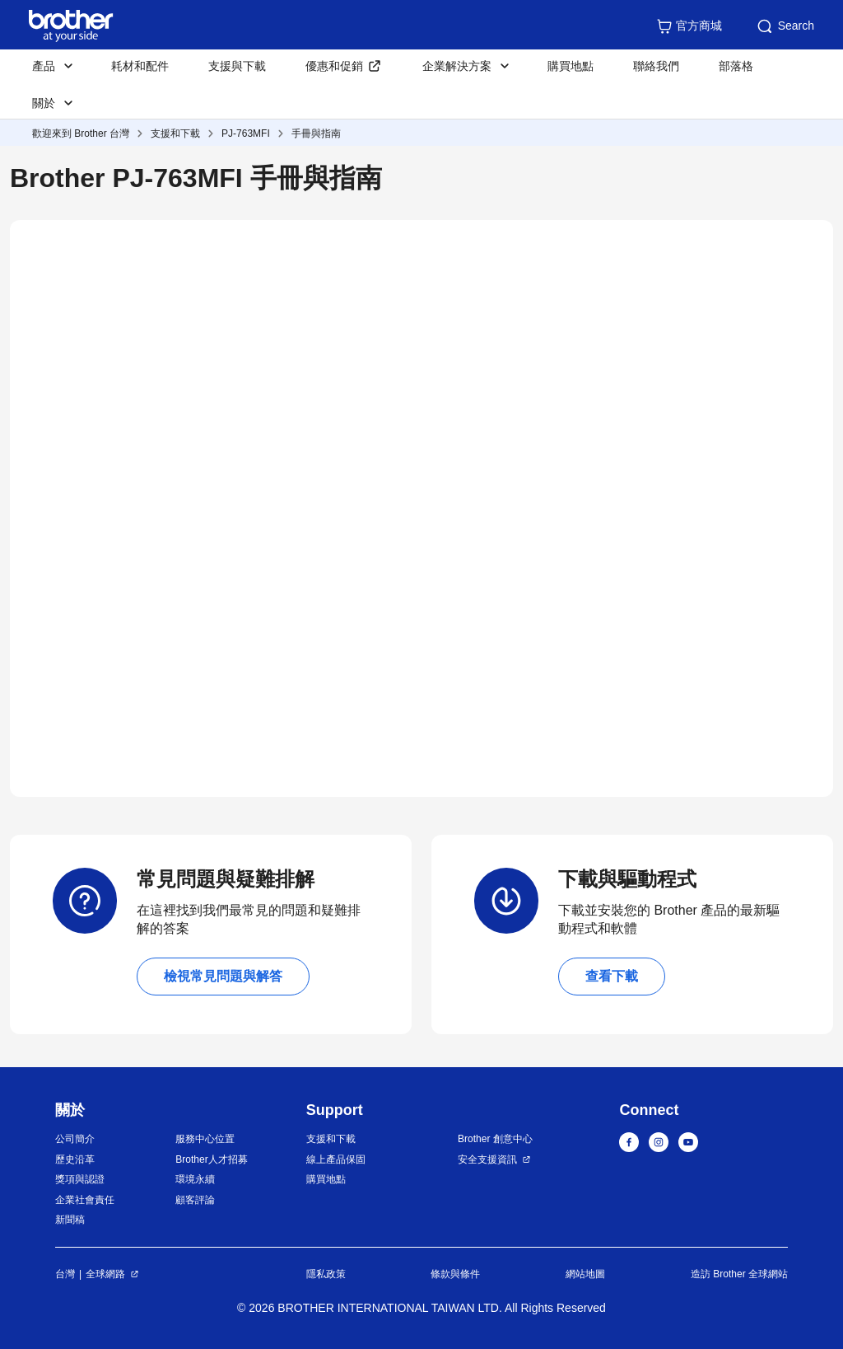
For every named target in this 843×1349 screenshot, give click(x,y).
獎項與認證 (80, 1179)
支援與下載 (237, 66)
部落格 (736, 66)
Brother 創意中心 (495, 1139)
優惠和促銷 (334, 66)
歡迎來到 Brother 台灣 (80, 133)
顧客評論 (195, 1200)
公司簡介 (75, 1139)
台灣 (65, 1274)
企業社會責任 (84, 1200)
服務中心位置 (205, 1139)
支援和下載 (175, 133)
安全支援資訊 (487, 1159)
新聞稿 (70, 1219)
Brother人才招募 (211, 1159)
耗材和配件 (140, 66)
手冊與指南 (316, 133)
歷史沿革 (75, 1159)
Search (784, 26)
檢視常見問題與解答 (223, 976)
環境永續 (195, 1179)
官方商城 (689, 26)
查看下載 (611, 976)
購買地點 (570, 66)
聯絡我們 (656, 66)
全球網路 (105, 1274)
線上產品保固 (336, 1159)
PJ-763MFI (245, 133)
